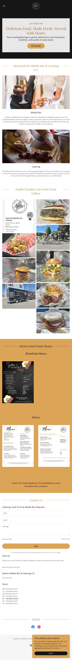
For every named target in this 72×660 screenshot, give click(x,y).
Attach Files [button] (8, 539)
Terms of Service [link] (52, 552)
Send (36, 546)
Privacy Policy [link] (42, 552)
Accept (51, 653)
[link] (36, 6)
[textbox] (36, 513)
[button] (7, 6)
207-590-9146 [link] (36, 23)
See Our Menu (36, 46)
